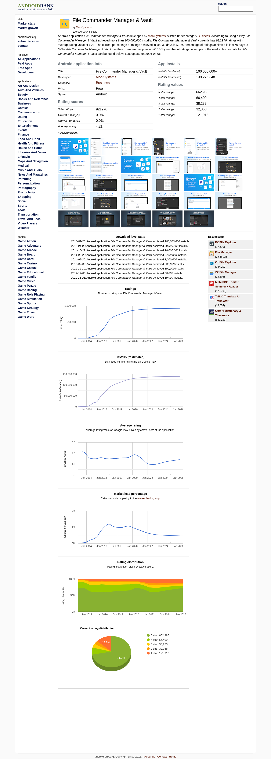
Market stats (26, 23)
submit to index (29, 41)
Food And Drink (29, 139)
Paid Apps (25, 63)
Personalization (29, 183)
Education (25, 121)
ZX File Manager (225, 272)
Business (204, 36)
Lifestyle (24, 156)
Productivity (26, 192)
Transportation (28, 214)
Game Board (26, 254)
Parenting (25, 179)
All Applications (29, 59)
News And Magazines (33, 174)
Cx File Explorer (225, 262)
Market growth (28, 28)
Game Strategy (28, 307)
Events (23, 130)
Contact (162, 756)
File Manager (223, 252)
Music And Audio (30, 170)
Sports (22, 205)
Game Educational (31, 272)
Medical (23, 165)
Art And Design (28, 85)
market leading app (148, 498)
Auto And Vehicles (31, 90)
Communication (29, 112)
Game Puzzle (27, 285)
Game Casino (27, 263)
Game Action (27, 241)
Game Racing (27, 290)
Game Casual (27, 268)
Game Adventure (29, 245)
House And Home (30, 148)
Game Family (27, 276)
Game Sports (27, 303)
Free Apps (25, 68)
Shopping (25, 196)
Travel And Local (29, 219)
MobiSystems (84, 27)
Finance (23, 134)
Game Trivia (26, 312)
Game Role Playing (31, 294)
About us (149, 756)
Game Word (26, 316)
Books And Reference (33, 99)
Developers (26, 72)
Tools (21, 210)
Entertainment (28, 125)
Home (172, 756)
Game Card (26, 259)
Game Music (26, 281)
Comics (23, 108)
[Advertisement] (145, 6)
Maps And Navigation (33, 161)
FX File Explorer (225, 242)
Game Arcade (27, 250)
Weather (23, 228)
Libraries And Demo (32, 152)
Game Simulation (30, 299)
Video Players (27, 223)
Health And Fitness (31, 143)
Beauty (23, 94)
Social (22, 201)
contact (23, 45)
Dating (22, 116)
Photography (27, 188)
